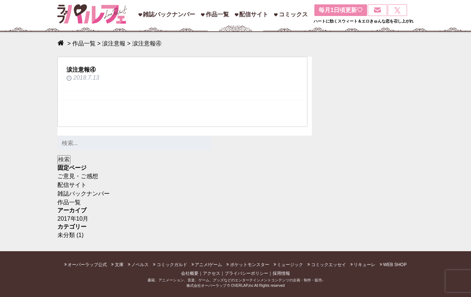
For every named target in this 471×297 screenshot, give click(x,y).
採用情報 (281, 273)
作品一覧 (217, 14)
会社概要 (189, 273)
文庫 (119, 264)
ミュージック (290, 264)
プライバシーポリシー (246, 273)
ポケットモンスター (249, 264)
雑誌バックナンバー (169, 14)
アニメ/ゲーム (208, 264)
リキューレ (364, 264)
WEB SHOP (395, 264)
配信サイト (253, 14)
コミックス (293, 14)
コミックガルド (172, 264)
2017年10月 (72, 219)
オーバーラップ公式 (87, 264)
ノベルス (140, 264)
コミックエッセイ (328, 264)
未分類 (66, 235)
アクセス (211, 273)
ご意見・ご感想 (77, 176)
